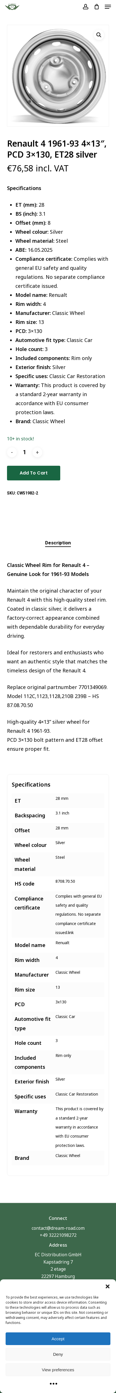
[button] (107, 1286)
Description (58, 543)
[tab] (58, 543)
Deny (58, 1354)
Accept (58, 1338)
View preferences (58, 1369)
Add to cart (34, 473)
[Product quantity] (24, 452)
